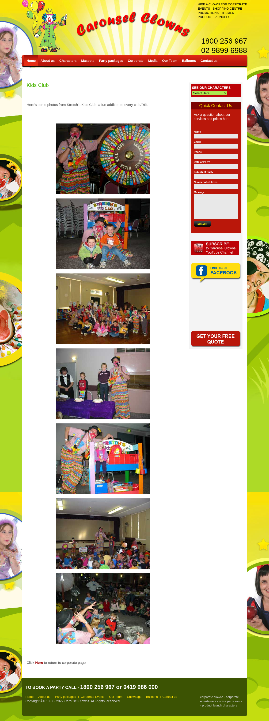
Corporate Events (92, 697)
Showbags (134, 697)
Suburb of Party (203, 172)
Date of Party (202, 162)
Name (197, 131)
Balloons (189, 61)
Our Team (169, 61)
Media (153, 61)
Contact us (209, 61)
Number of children (206, 182)
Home (31, 61)
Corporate (136, 61)
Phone (198, 151)
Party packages (111, 61)
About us (47, 61)
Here (39, 663)
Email (197, 141)
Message (199, 192)
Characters (67, 61)
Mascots (87, 61)
